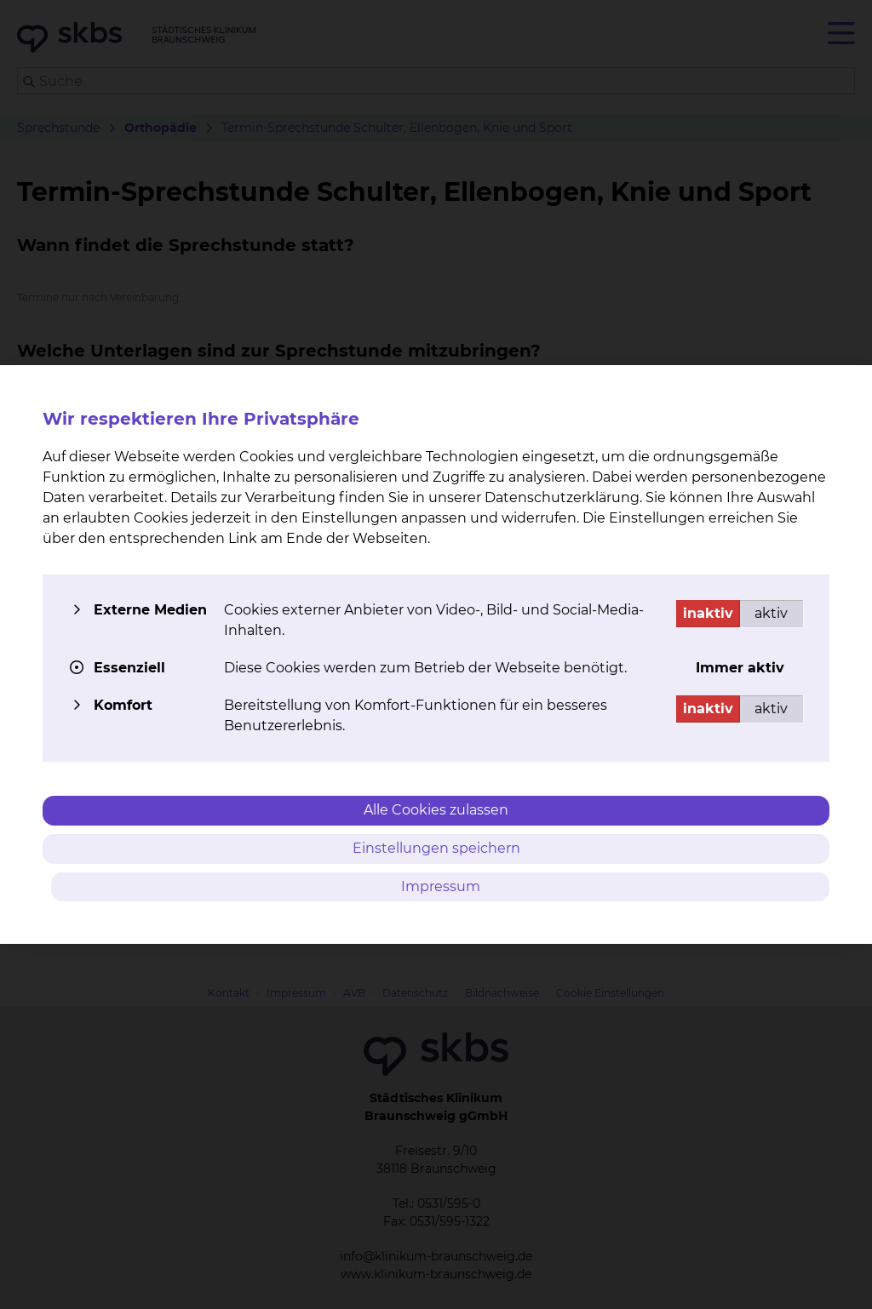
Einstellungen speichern (436, 848)
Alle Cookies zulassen (436, 810)
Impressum (440, 886)
